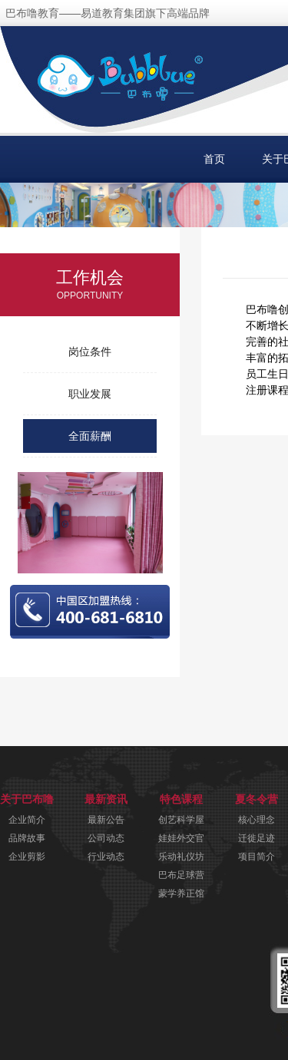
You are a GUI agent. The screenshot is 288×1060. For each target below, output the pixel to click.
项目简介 (256, 856)
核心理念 (256, 819)
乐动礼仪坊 (181, 856)
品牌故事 (26, 838)
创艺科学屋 (181, 819)
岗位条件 (89, 351)
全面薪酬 (89, 436)
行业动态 (106, 856)
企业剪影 (26, 856)
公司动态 (106, 838)
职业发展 (89, 394)
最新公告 (106, 819)
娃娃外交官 (181, 838)
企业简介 (26, 819)
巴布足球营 (181, 875)
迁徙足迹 (256, 838)
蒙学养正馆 (181, 893)
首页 (214, 159)
